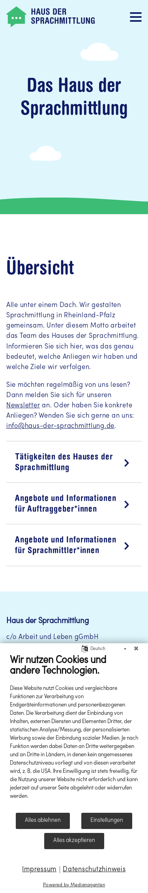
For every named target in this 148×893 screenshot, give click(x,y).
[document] (74, 733)
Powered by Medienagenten (74, 884)
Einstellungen (106, 820)
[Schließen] (136, 649)
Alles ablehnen (43, 820)
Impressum (39, 869)
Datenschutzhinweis (94, 869)
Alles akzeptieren (74, 840)
